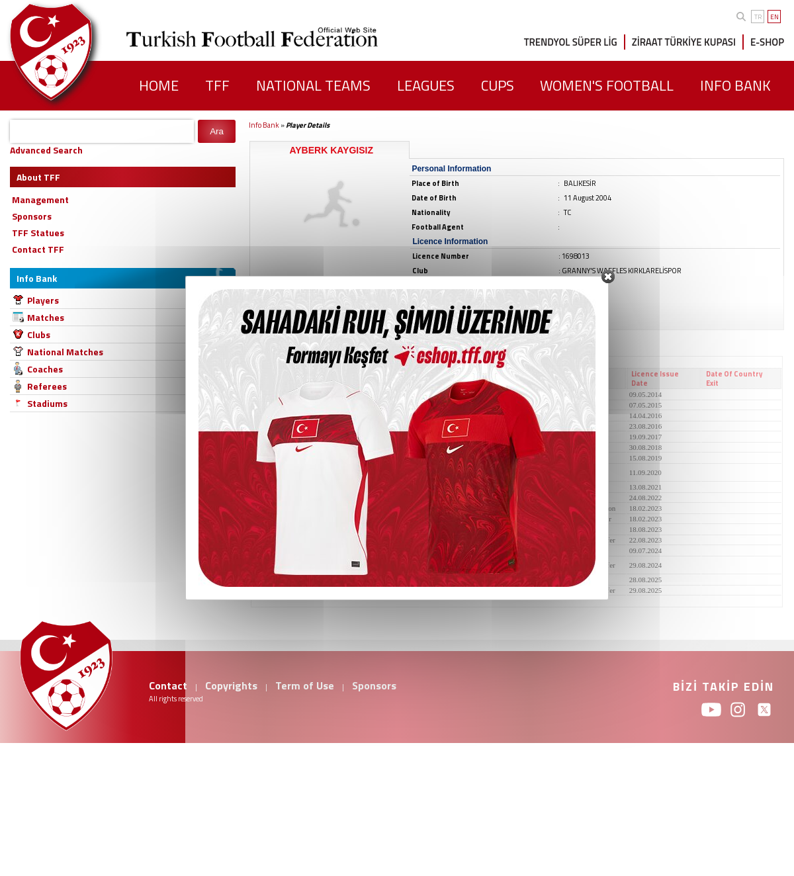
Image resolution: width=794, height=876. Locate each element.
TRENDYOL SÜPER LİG (570, 42)
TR (758, 17)
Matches (45, 317)
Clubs (38, 334)
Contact (168, 685)
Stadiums (47, 403)
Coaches (45, 369)
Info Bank (264, 125)
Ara (217, 131)
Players (43, 300)
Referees (47, 386)
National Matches (65, 352)
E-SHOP (767, 42)
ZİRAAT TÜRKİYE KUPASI (684, 42)
